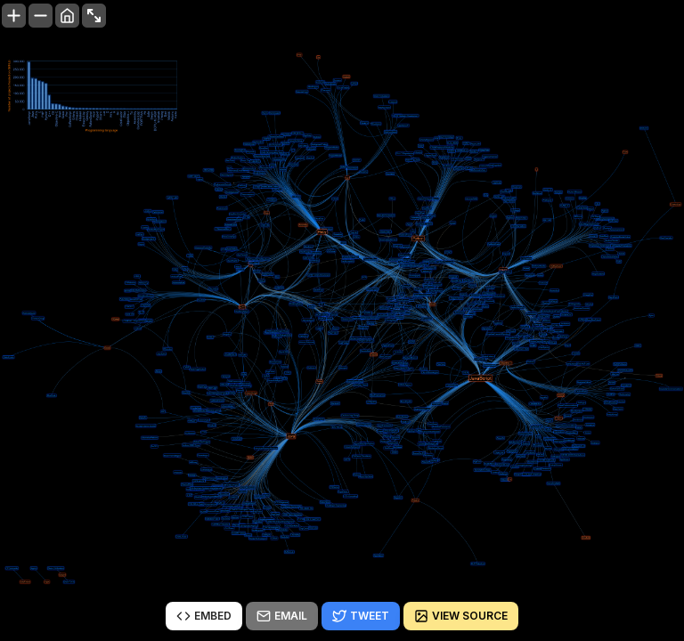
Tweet (360, 616)
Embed (204, 616)
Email (281, 616)
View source (461, 616)
